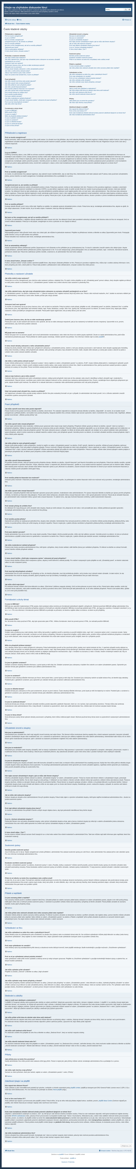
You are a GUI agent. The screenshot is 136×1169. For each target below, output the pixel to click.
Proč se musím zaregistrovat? (14, 36)
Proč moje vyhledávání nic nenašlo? (80, 76)
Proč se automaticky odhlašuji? (14, 49)
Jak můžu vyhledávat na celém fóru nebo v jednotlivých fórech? (88, 74)
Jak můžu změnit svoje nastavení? (15, 57)
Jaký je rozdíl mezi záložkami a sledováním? (82, 88)
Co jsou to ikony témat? (12, 125)
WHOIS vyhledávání (18, 1116)
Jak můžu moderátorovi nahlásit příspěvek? (18, 98)
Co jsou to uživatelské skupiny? (78, 39)
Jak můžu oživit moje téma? (13, 104)
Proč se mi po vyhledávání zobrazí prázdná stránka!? (85, 78)
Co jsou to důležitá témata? (13, 121)
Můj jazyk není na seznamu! (13, 67)
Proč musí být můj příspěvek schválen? (17, 102)
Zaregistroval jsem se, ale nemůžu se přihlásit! (19, 41)
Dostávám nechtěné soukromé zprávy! (80, 57)
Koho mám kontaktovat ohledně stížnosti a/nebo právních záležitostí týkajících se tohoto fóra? (97, 113)
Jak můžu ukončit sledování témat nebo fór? (82, 94)
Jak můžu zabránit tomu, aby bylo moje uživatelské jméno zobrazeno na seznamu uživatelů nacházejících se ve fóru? (32, 60)
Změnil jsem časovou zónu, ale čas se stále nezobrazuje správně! (24, 65)
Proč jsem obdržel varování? (13, 96)
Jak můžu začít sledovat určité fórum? (80, 92)
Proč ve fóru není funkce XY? (78, 111)
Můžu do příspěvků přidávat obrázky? (16, 116)
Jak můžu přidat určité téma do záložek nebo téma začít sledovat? (89, 90)
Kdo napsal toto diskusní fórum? (79, 109)
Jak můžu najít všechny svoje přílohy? (80, 102)
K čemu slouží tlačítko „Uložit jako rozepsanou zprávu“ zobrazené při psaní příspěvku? (31, 100)
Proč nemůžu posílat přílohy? (13, 94)
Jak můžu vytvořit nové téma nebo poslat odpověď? (20, 81)
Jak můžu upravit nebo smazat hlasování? (17, 90)
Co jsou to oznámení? (11, 120)
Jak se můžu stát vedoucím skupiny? (80, 43)
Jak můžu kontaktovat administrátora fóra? (82, 114)
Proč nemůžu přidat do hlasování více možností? (19, 88)
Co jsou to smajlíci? (11, 114)
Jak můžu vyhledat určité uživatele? (80, 80)
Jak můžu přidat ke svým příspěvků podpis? (18, 85)
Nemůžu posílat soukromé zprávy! (79, 55)
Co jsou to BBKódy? (11, 110)
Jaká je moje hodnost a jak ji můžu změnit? (18, 72)
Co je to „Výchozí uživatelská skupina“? (81, 47)
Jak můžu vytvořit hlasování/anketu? (16, 87)
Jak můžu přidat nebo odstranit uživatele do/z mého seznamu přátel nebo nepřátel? (94, 68)
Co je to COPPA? (10, 38)
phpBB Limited (75, 1088)
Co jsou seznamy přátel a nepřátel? (80, 66)
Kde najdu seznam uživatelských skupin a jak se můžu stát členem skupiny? (92, 41)
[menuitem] (19, 19)
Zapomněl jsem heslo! (11, 47)
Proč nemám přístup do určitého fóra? (16, 92)
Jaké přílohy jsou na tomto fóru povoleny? (81, 100)
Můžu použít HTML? (11, 112)
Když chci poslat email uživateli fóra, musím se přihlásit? (22, 74)
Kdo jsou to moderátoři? (76, 38)
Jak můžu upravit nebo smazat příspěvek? (17, 83)
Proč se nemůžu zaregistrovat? (14, 39)
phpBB (101, 337)
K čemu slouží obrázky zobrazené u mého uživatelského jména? (24, 69)
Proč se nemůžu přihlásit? (13, 43)
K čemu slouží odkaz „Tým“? (77, 49)
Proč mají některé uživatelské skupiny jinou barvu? (84, 45)
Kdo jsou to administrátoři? (77, 36)
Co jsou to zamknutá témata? (14, 123)
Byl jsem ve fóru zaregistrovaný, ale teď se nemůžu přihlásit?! (23, 45)
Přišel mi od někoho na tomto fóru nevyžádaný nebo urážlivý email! (89, 59)
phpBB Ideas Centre (105, 1101)
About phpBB (57, 1090)
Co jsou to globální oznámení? (14, 118)
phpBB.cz (73, 1158)
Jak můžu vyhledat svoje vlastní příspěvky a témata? (85, 82)
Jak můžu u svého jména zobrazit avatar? (17, 71)
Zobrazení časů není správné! (14, 63)
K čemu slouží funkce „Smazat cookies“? (17, 51)
